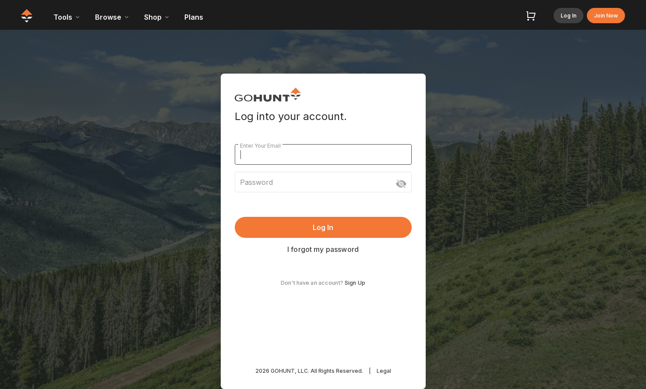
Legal (384, 371)
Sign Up (355, 282)
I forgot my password (323, 249)
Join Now (606, 15)
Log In (568, 15)
